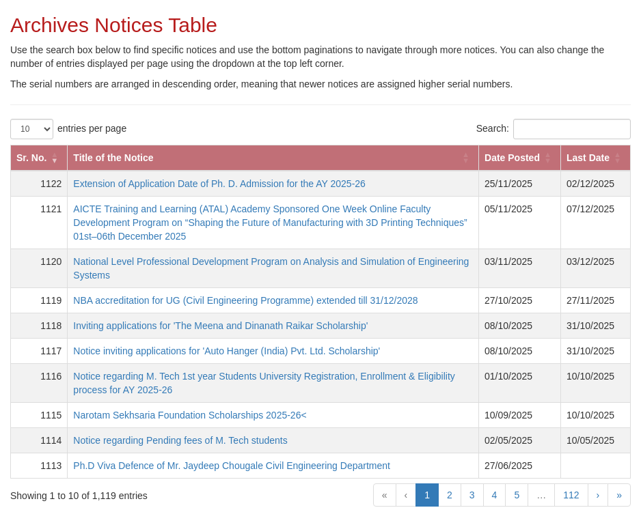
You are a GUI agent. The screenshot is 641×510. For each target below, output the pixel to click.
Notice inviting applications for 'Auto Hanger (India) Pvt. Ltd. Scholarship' (226, 350)
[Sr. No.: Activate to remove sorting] (39, 158)
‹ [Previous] (406, 495)
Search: (492, 128)
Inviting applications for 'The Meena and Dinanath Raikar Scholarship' (220, 325)
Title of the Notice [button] (113, 157)
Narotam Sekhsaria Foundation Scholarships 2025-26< (189, 415)
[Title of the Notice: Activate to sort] (273, 158)
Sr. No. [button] (31, 157)
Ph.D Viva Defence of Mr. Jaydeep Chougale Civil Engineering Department (231, 465)
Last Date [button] (588, 157)
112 (571, 495)
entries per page (91, 128)
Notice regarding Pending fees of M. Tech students (180, 440)
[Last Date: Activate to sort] (595, 158)
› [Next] (598, 495)
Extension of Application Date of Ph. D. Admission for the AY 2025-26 (219, 183)
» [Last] (619, 495)
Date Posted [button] (512, 157)
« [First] (384, 495)
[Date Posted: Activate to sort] (520, 158)
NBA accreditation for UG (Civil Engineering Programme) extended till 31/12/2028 (245, 300)
